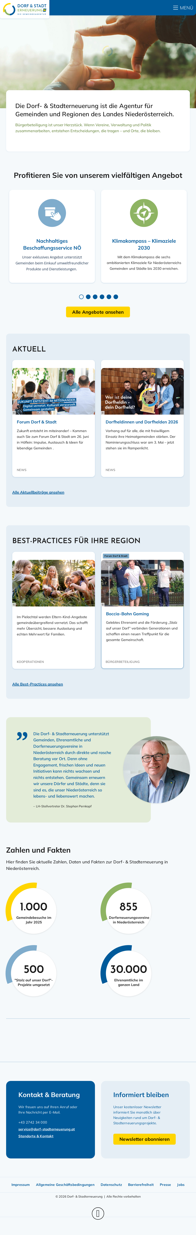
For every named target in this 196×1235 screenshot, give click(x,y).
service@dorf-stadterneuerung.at (46, 1129)
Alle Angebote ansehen (98, 312)
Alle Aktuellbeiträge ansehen (38, 492)
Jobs (181, 1184)
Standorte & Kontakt (35, 1136)
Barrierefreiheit (141, 1184)
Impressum (20, 1184)
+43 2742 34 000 (32, 1122)
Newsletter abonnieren (144, 1139)
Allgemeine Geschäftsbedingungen (65, 1184)
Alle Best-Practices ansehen (37, 684)
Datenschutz (111, 1184)
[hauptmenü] (183, 8)
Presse (165, 1184)
